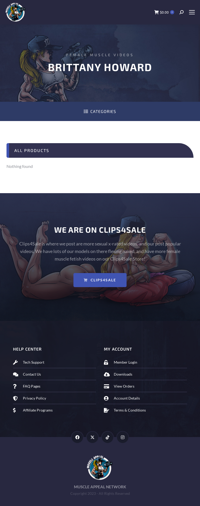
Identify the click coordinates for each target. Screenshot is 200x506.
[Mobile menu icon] (192, 12)
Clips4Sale (100, 280)
